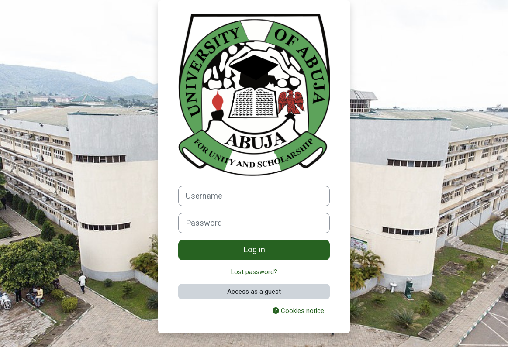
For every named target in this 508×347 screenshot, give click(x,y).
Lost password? (254, 272)
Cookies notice (298, 311)
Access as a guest (254, 291)
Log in (254, 249)
